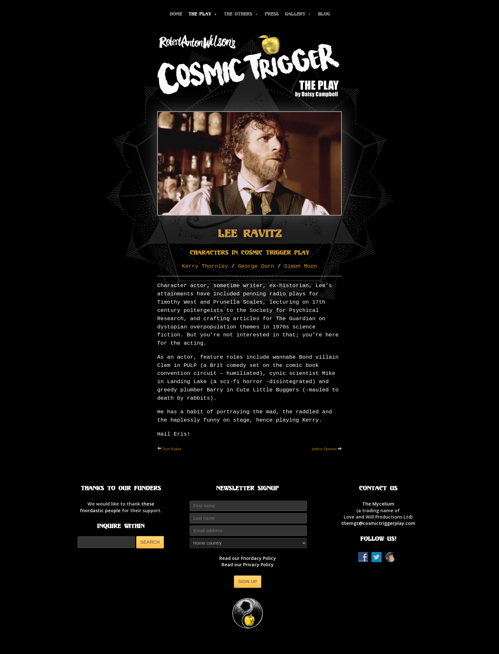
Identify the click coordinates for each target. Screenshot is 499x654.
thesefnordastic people (117, 507)
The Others (241, 14)
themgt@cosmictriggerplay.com (378, 523)
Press (271, 14)
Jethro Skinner (324, 448)
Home (176, 14)
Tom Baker (172, 448)
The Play (202, 14)
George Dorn (256, 266)
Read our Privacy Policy (247, 564)
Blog (324, 14)
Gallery (298, 14)
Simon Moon (300, 266)
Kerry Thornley (205, 266)
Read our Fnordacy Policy (247, 558)
